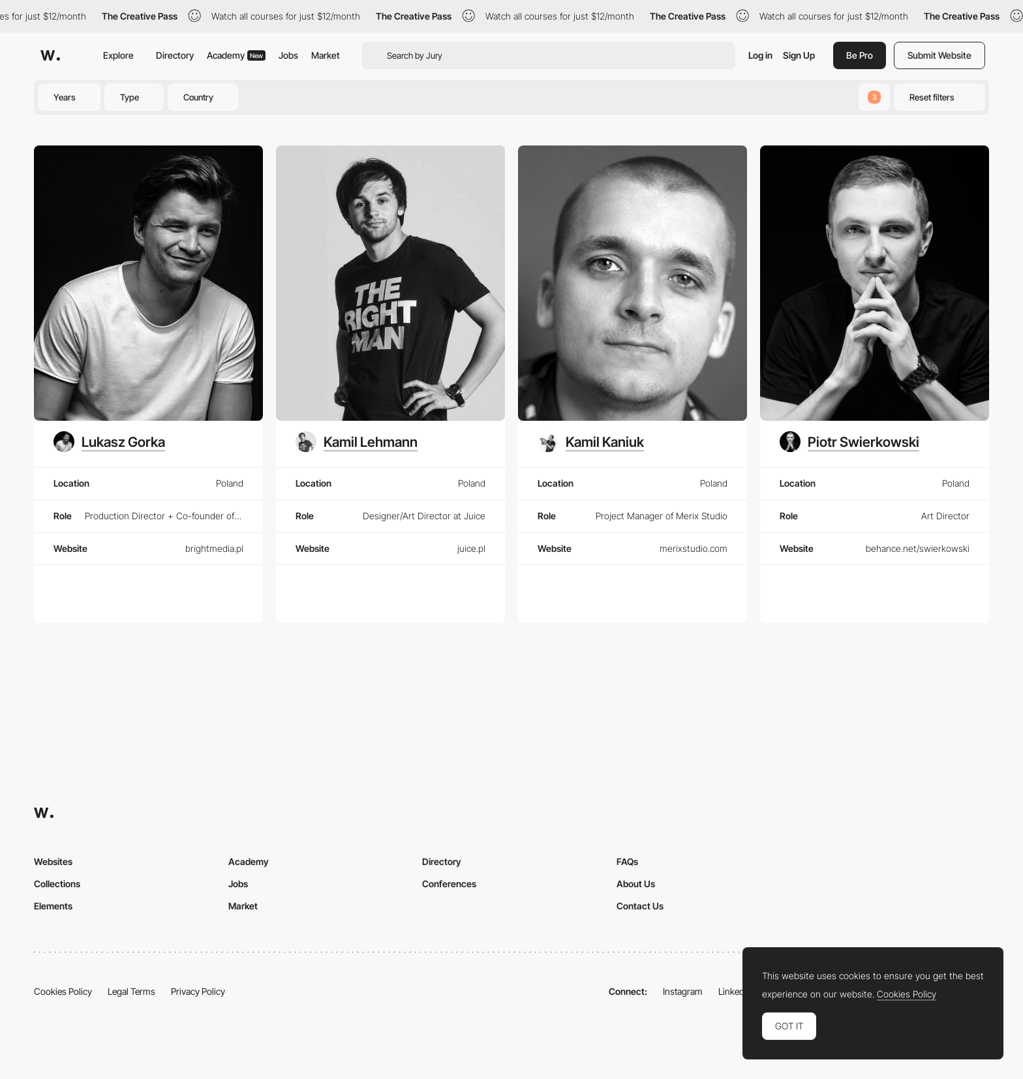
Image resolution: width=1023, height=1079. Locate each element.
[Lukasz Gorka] (109, 441)
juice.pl (471, 548)
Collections (57, 883)
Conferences (449, 883)
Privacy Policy (198, 991)
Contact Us (640, 905)
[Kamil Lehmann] (357, 441)
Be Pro (859, 55)
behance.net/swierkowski (918, 548)
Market (325, 55)
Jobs (288, 55)
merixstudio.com (693, 548)
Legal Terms (131, 991)
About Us (636, 883)
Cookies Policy (63, 991)
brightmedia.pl (214, 548)
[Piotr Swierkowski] (849, 441)
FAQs (627, 861)
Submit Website (939, 55)
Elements (53, 905)
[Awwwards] (50, 55)
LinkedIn (735, 991)
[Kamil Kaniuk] (591, 441)
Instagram (683, 991)
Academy (236, 55)
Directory (175, 55)
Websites (53, 861)
